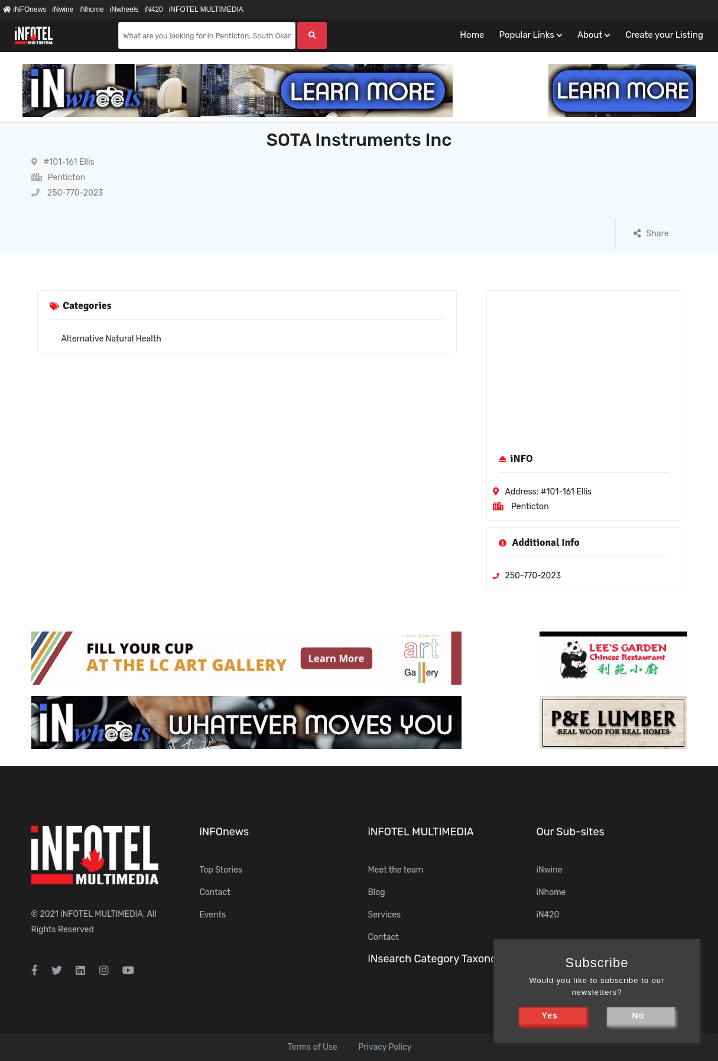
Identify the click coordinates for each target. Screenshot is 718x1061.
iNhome (91, 9)
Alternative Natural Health (111, 339)
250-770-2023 (67, 193)
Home (472, 35)
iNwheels (124, 9)
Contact (215, 892)
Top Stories (221, 870)
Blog (376, 892)
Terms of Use (312, 1047)
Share (651, 234)
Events (213, 915)
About (589, 35)
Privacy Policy (384, 1047)
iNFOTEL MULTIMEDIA (206, 9)
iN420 (153, 9)
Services (384, 915)
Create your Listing (664, 35)
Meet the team (396, 870)
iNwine (62, 9)
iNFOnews (24, 9)
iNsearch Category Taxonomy (440, 958)
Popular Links (526, 35)
